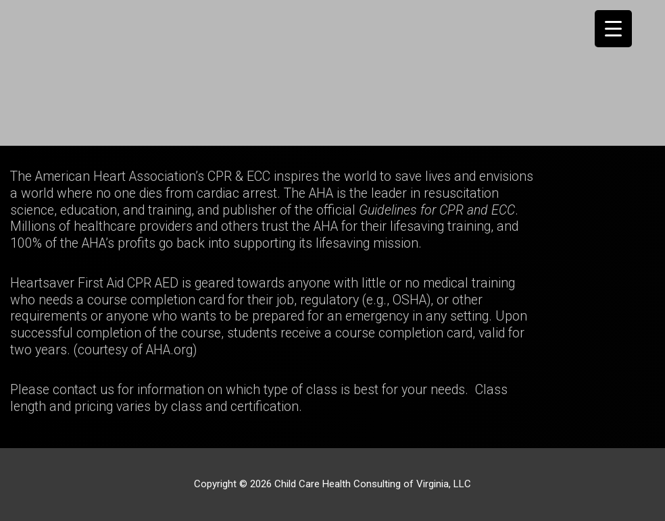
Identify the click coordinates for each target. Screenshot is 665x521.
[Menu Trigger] (613, 28)
